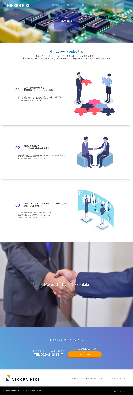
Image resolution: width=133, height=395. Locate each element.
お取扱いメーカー (104, 378)
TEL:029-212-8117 (48, 354)
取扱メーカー (86, 5)
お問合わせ (106, 5)
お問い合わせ (124, 378)
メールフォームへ (85, 353)
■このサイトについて (121, 391)
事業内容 (70, 5)
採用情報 (97, 5)
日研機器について (58, 5)
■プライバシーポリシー (105, 391)
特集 (77, 5)
